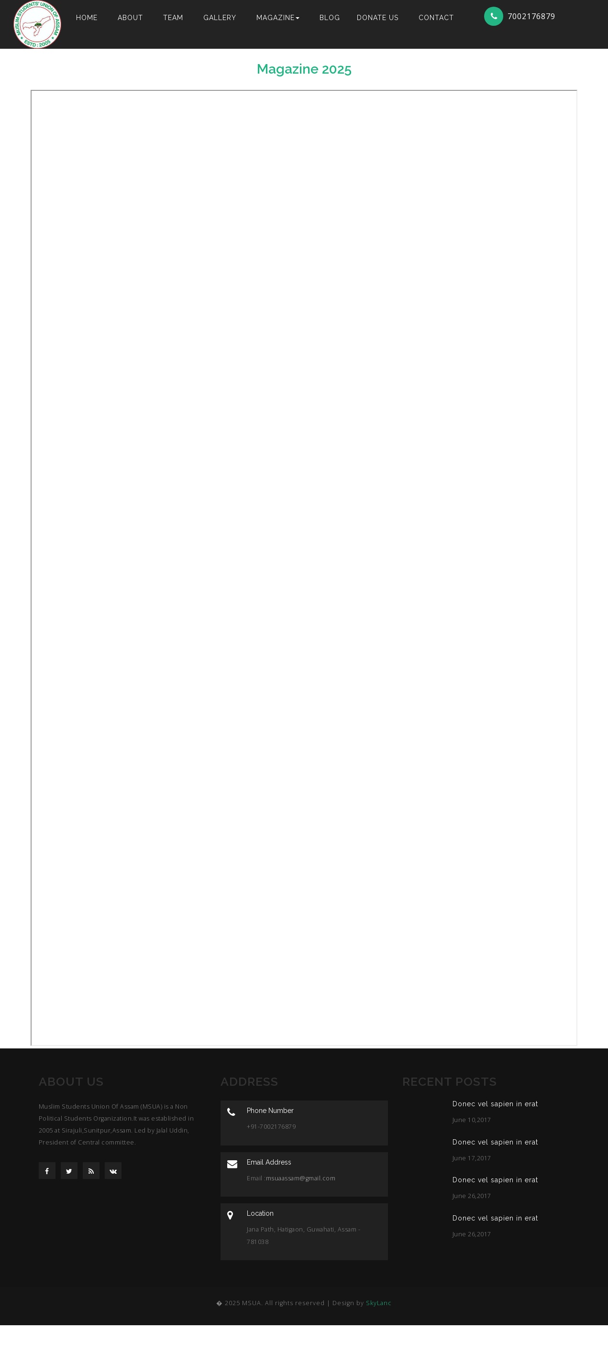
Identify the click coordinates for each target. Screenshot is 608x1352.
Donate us (377, 18)
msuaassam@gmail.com (301, 1178)
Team (173, 18)
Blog (330, 18)
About (130, 18)
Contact (436, 18)
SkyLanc (379, 1303)
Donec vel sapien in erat (495, 1104)
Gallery (219, 18)
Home (87, 18)
